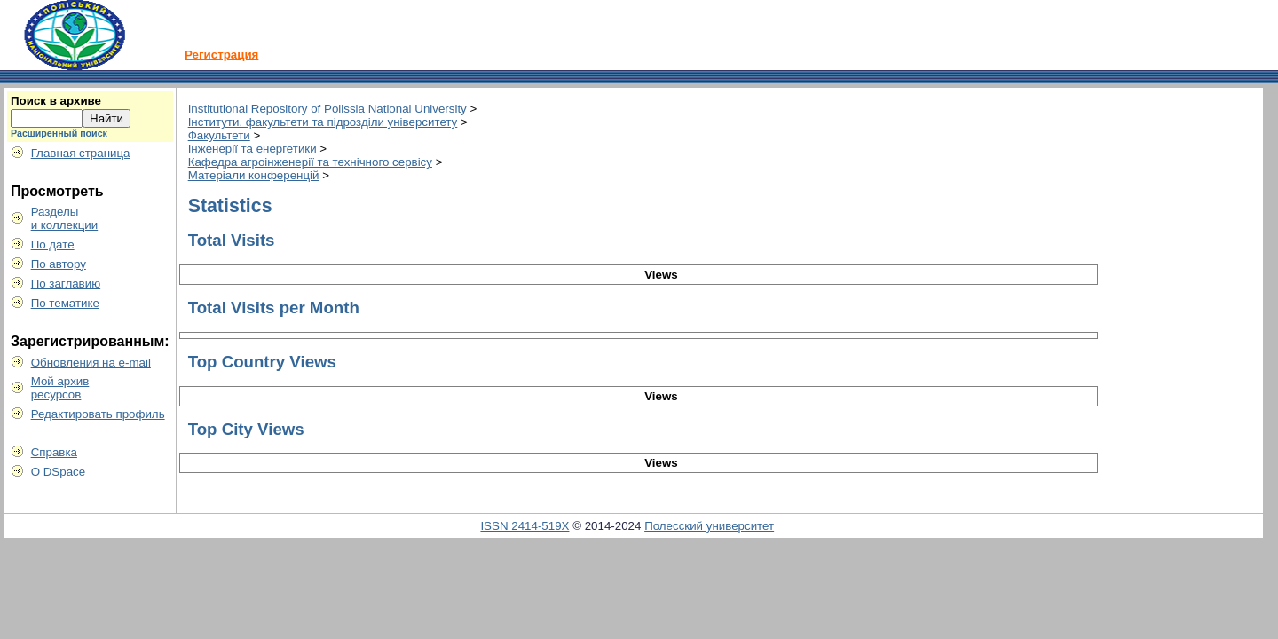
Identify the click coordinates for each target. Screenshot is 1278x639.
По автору (58, 264)
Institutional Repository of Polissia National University (327, 108)
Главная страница (80, 153)
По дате (53, 244)
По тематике (65, 303)
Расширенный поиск (59, 133)
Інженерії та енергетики (252, 148)
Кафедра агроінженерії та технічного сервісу (310, 162)
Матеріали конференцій (254, 175)
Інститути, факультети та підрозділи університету (323, 122)
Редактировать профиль (98, 414)
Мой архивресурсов (60, 388)
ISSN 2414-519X (524, 525)
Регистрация (221, 54)
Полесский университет (709, 525)
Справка (54, 452)
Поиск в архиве (56, 100)
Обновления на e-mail (91, 362)
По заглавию (66, 283)
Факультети (219, 135)
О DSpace (58, 471)
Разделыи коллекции (65, 218)
